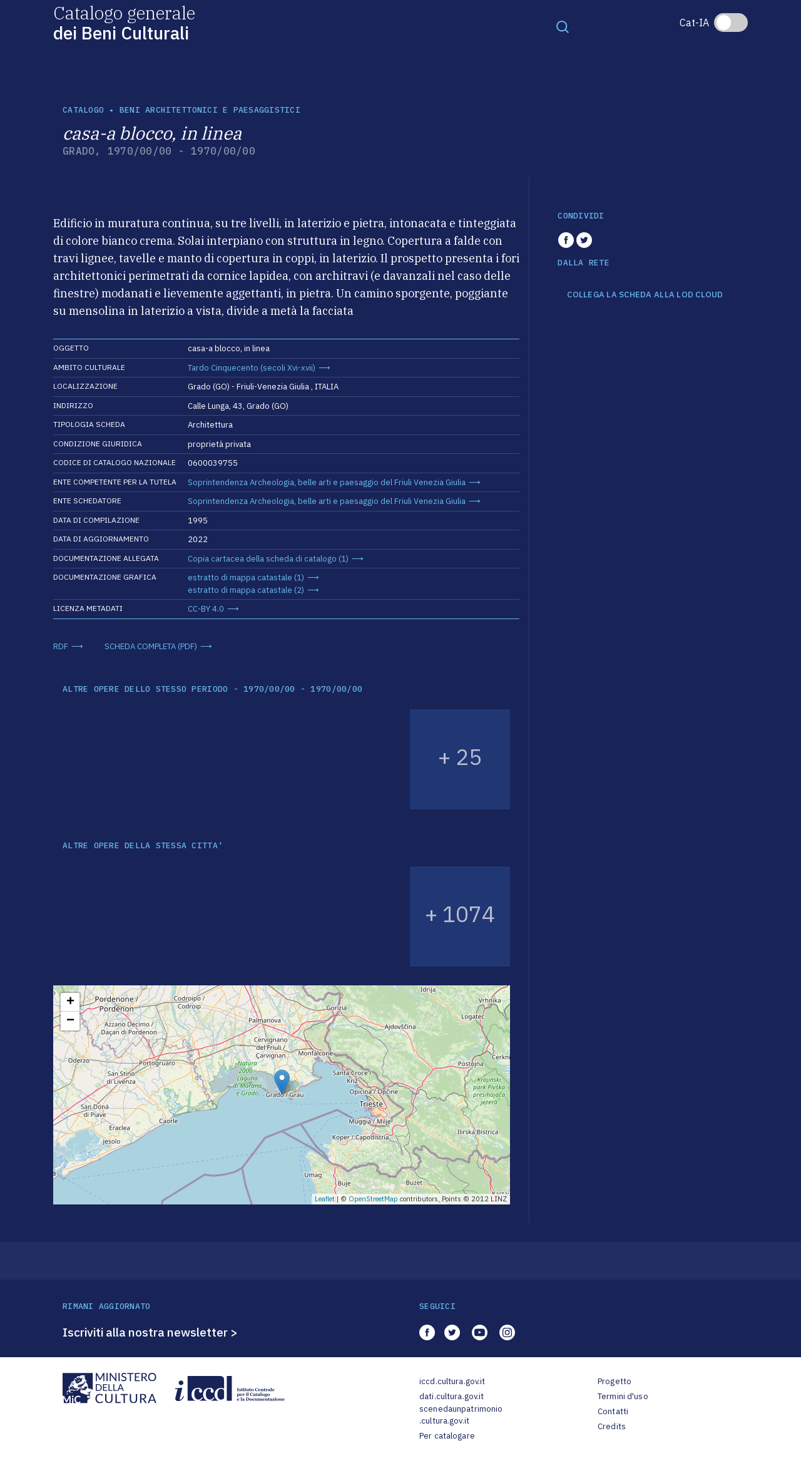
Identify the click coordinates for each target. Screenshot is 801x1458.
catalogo (83, 110)
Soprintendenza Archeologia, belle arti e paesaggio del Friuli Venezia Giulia (327, 482)
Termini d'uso (623, 1396)
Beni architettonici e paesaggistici (210, 110)
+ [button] (70, 1002)
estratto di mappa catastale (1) (246, 577)
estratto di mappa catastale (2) (246, 590)
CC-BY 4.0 (206, 608)
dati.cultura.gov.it (451, 1396)
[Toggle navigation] (562, 26)
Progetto (614, 1381)
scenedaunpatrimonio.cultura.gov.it (461, 1415)
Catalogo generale (124, 22)
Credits (612, 1426)
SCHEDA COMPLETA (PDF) (151, 646)
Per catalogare (447, 1435)
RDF (60, 646)
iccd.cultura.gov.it (452, 1381)
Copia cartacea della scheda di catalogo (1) (268, 558)
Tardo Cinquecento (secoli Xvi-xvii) (251, 367)
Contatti (613, 1411)
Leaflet (325, 1198)
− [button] (70, 1021)
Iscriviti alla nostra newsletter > (150, 1332)
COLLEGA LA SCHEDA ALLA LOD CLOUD (645, 295)
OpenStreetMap (373, 1198)
